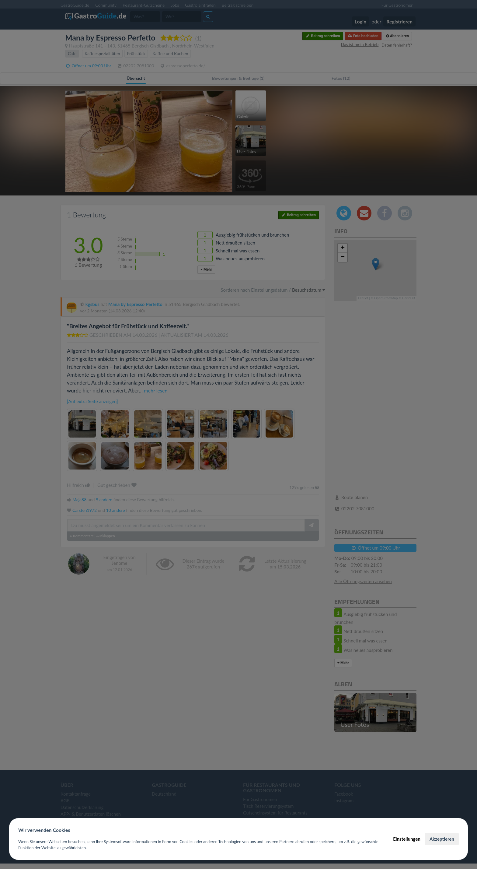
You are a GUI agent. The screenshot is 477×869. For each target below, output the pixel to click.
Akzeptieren (442, 839)
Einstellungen (406, 839)
